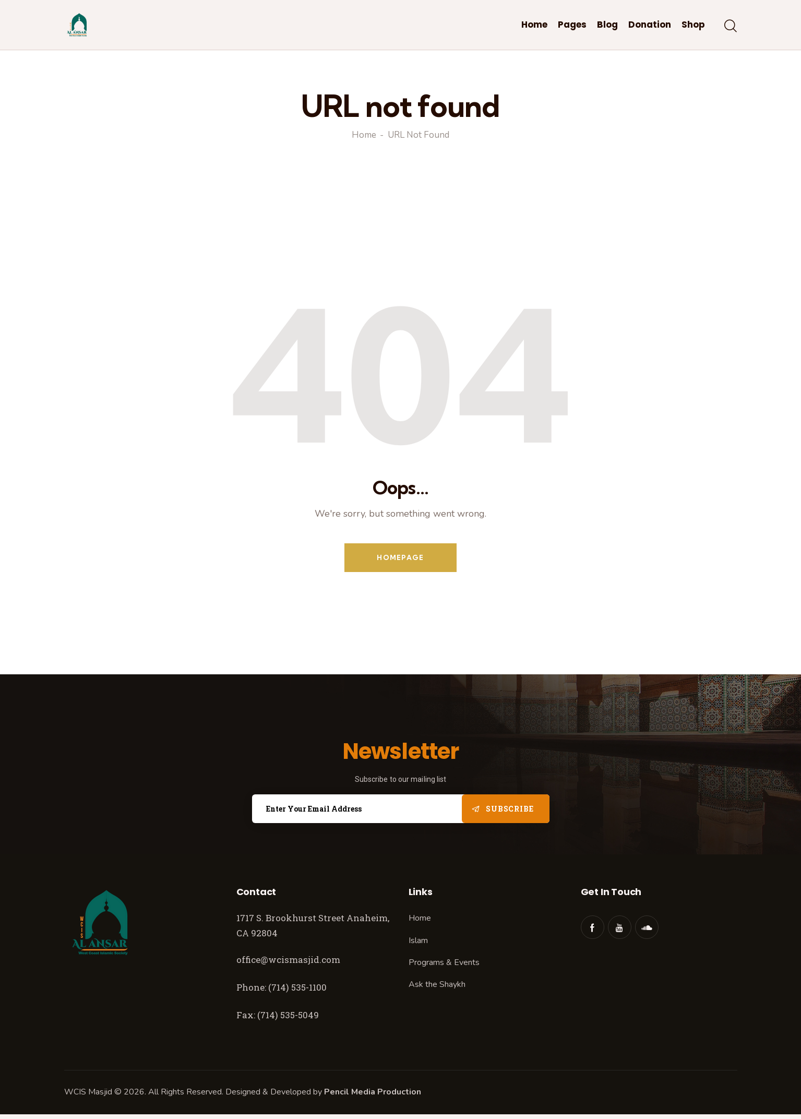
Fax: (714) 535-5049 (278, 1015)
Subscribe (509, 809)
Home (364, 135)
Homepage (400, 557)
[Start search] (730, 26)
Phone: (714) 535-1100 (281, 987)
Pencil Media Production (372, 1092)
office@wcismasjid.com (288, 960)
